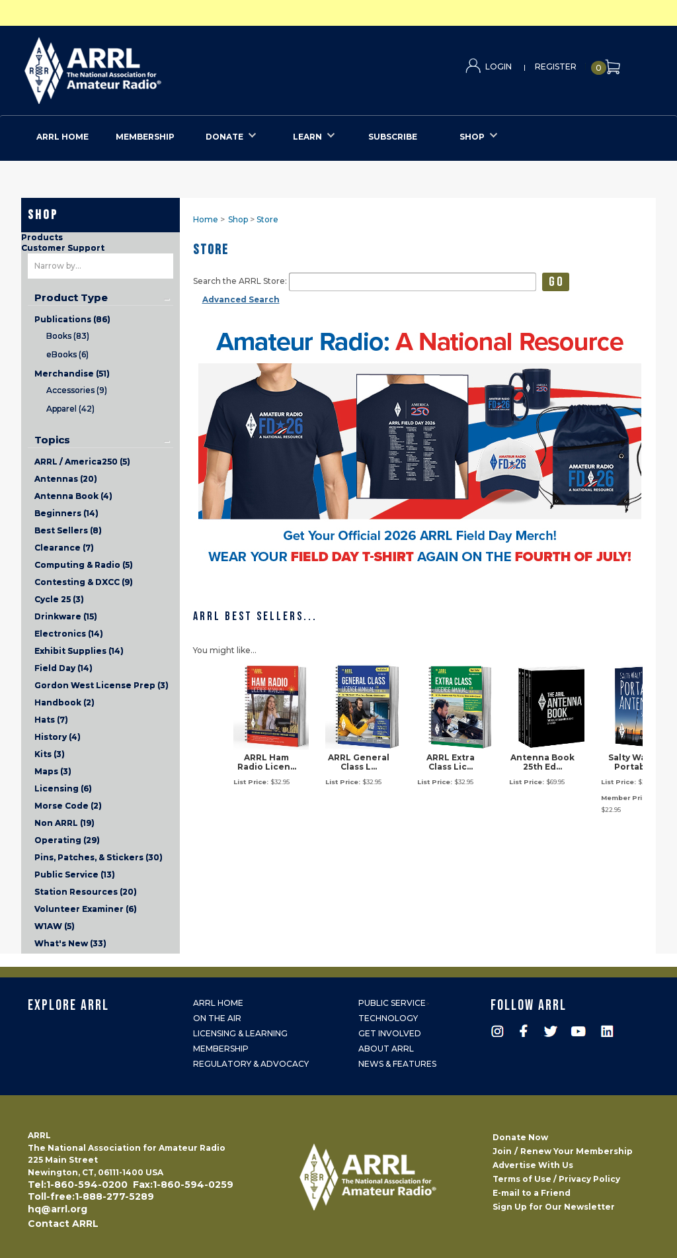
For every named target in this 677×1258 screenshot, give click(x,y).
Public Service (392, 1003)
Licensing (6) (63, 788)
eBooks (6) (67, 354)
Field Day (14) (63, 668)
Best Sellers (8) (68, 530)
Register (556, 66)
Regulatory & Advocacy (251, 1064)
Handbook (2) (64, 702)
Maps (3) (52, 771)
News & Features (397, 1064)
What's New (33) (70, 943)
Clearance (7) (64, 548)
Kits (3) (49, 754)
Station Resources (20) (85, 892)
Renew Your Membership (576, 1151)
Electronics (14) (68, 634)
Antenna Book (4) (73, 496)
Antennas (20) (65, 479)
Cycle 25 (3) (59, 599)
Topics (52, 440)
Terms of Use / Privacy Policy (556, 1179)
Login (498, 66)
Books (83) (67, 336)
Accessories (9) (76, 390)
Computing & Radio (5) (83, 565)
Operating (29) (67, 840)
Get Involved (389, 1033)
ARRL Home (218, 1003)
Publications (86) (72, 319)
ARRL (147, 66)
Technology (388, 1018)
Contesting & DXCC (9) (83, 582)
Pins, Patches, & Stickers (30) (98, 857)
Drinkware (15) (65, 616)
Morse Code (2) (68, 806)
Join (502, 1151)
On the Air (217, 1018)
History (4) (57, 737)
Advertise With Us (533, 1165)
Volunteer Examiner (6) (85, 909)
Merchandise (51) (72, 374)
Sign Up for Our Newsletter (554, 1207)
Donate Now (520, 1137)
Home (205, 219)
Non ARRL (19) (64, 823)
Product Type (71, 298)
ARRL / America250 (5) (82, 462)
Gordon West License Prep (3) (101, 685)
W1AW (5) (54, 926)
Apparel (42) (70, 409)
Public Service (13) (74, 874)
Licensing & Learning (240, 1033)
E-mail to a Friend (532, 1193)
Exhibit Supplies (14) (79, 651)
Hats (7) (51, 720)
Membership (221, 1049)
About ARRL (386, 1049)
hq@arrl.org (57, 1209)
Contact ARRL (63, 1224)
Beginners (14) (66, 513)
